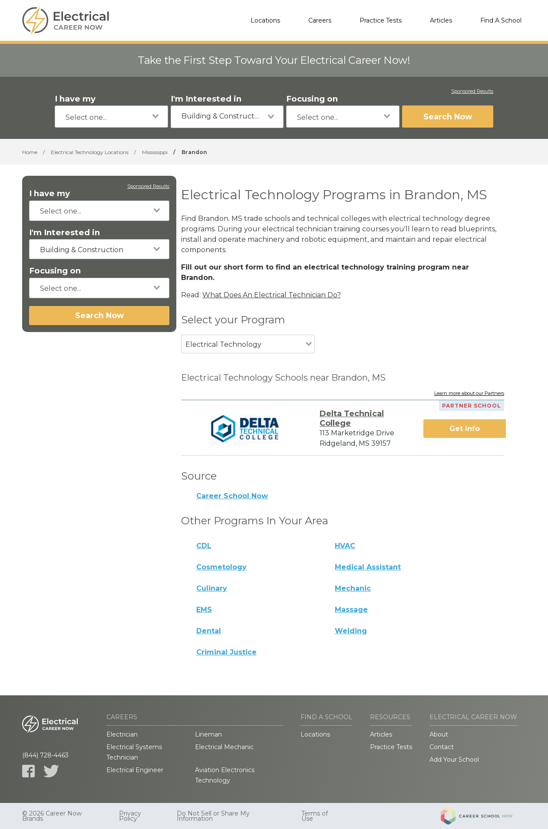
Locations (265, 20)
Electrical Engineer (134, 770)
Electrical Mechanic (224, 747)
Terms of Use (314, 816)
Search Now (447, 116)
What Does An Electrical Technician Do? (271, 295)
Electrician (122, 734)
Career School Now (232, 496)
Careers (319, 20)
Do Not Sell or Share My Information (213, 816)
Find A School (501, 20)
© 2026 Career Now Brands (52, 816)
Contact (441, 747)
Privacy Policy (130, 816)
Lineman (208, 734)
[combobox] (111, 116)
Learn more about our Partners (469, 393)
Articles (441, 20)
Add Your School (454, 759)
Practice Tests (381, 20)
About (438, 734)
